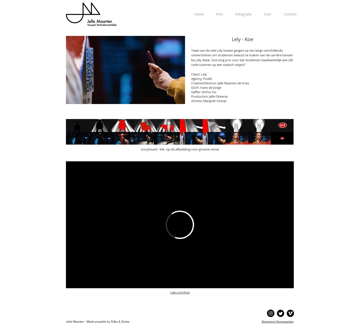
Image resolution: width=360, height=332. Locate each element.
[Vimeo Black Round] (290, 313)
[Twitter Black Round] (280, 313)
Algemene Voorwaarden (278, 321)
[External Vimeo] (180, 224)
